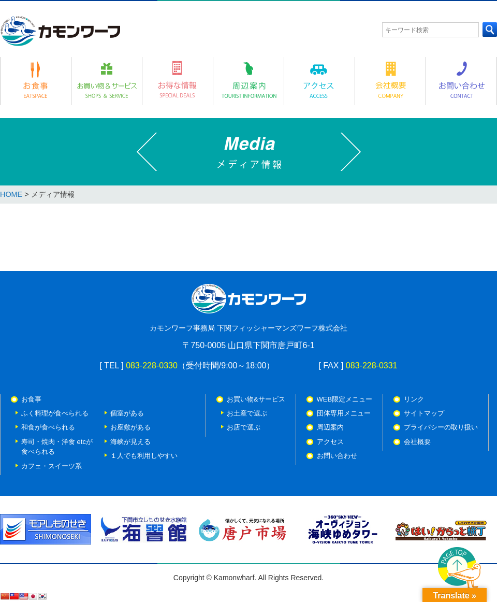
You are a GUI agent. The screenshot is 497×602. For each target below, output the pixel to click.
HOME (11, 194)
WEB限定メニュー (345, 399)
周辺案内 (330, 427)
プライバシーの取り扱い (441, 427)
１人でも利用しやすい (144, 456)
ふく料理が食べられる (55, 413)
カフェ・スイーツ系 (51, 466)
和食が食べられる (48, 427)
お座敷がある (130, 427)
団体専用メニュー (344, 413)
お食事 (31, 399)
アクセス (330, 442)
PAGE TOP (459, 569)
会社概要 (417, 442)
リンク (414, 399)
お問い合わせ (337, 456)
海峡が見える (130, 442)
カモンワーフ (60, 31)
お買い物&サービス (256, 399)
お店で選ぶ (243, 427)
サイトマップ (424, 413)
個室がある (127, 413)
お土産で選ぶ (247, 413)
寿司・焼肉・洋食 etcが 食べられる (57, 446)
